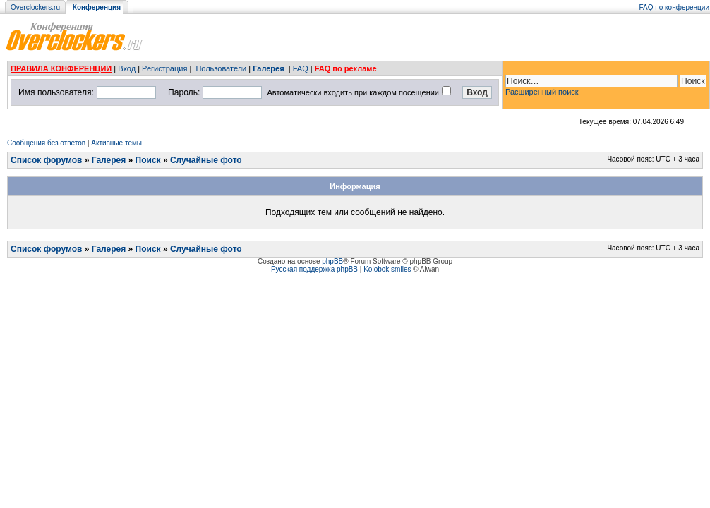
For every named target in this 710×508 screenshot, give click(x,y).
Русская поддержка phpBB (314, 269)
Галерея (268, 68)
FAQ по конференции (674, 7)
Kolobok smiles (387, 269)
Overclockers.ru (35, 7)
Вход (127, 68)
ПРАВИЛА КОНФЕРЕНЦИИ (61, 68)
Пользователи (220, 68)
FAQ (300, 68)
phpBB (332, 261)
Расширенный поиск (542, 91)
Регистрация (164, 68)
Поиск (148, 160)
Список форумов (46, 160)
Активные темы (116, 143)
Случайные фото (206, 160)
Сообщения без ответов (46, 143)
